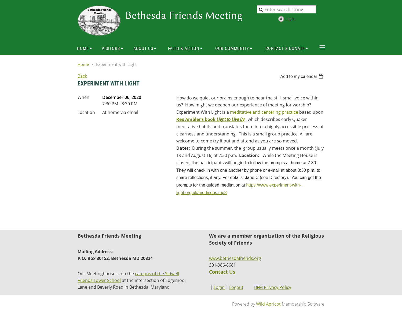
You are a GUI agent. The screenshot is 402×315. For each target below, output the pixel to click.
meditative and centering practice (264, 112)
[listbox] (302, 76)
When (83, 97)
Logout (236, 287)
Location (86, 112)
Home (83, 64)
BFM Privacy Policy (272, 287)
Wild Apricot (268, 304)
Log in (290, 18)
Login (219, 287)
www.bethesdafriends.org (235, 258)
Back (82, 76)
